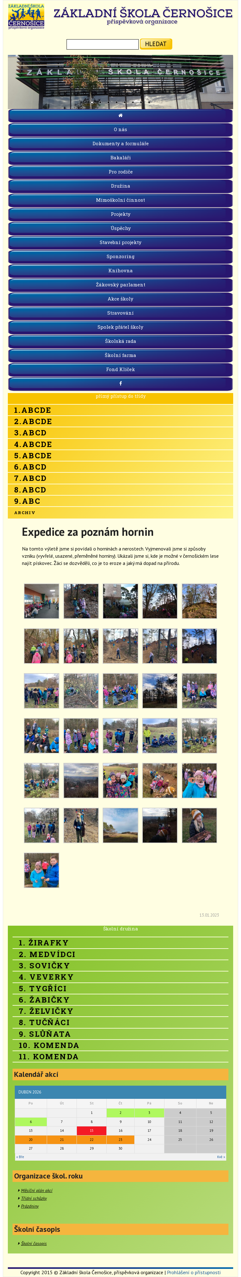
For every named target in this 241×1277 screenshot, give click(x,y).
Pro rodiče (121, 171)
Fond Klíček (120, 369)
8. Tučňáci (44, 1022)
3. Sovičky (44, 965)
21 (62, 1139)
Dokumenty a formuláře (121, 143)
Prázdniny (30, 1206)
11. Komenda (49, 1056)
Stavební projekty (121, 242)
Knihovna (120, 270)
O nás (120, 129)
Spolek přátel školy (120, 327)
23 (120, 1139)
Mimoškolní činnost (120, 200)
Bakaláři (120, 157)
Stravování (120, 313)
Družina (120, 186)
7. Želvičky (46, 1011)
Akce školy (120, 298)
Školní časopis (34, 1243)
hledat (156, 44)
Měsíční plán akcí (36, 1190)
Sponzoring (121, 256)
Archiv (24, 512)
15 (92, 1130)
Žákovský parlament (120, 284)
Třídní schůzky (34, 1198)
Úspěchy (120, 228)
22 (92, 1139)
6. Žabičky (44, 1000)
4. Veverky (46, 977)
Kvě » (221, 1157)
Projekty (121, 214)
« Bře (20, 1157)
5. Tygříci (43, 988)
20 (31, 1139)
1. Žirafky (44, 943)
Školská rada (120, 341)
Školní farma (120, 355)
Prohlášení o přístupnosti (194, 1272)
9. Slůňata (45, 1034)
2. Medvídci (47, 954)
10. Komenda (49, 1045)
